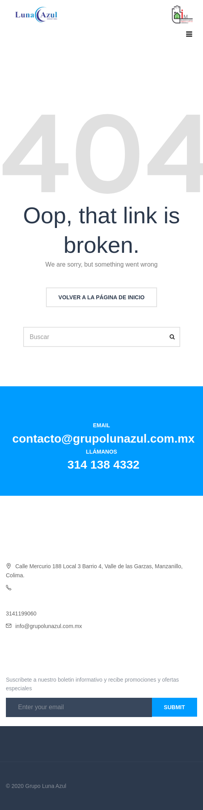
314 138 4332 (104, 464)
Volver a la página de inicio (101, 297)
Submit (174, 707)
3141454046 (21, 600)
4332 (60, 588)
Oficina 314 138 (34, 588)
